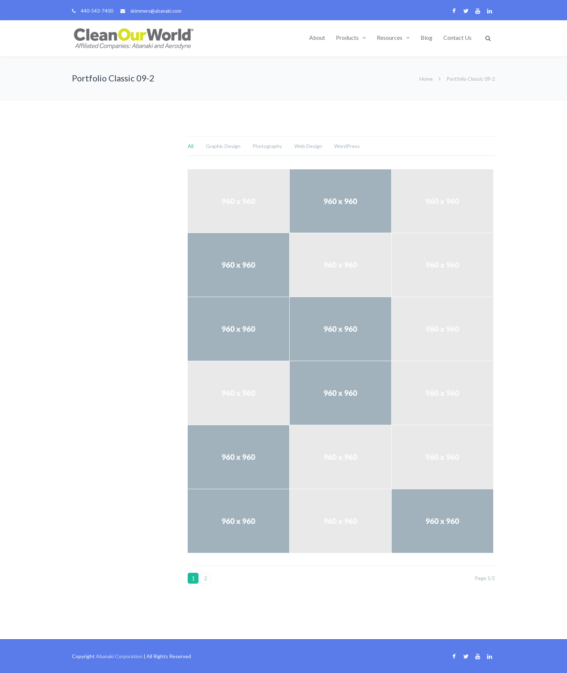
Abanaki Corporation (119, 656)
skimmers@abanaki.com (156, 11)
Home (426, 79)
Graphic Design (223, 146)
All (190, 146)
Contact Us (457, 37)
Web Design (308, 146)
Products (347, 37)
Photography (267, 146)
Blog (426, 37)
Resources (389, 37)
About (317, 37)
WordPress (347, 146)
